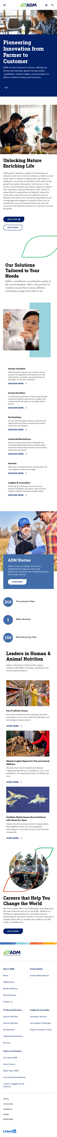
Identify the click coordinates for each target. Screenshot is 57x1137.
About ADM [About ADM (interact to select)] (13, 219)
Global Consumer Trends (41, 1030)
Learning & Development (14, 1077)
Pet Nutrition (9, 1030)
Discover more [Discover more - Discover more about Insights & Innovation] (17, 495)
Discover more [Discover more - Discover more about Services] (17, 473)
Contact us (8, 1002)
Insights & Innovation (40, 1010)
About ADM (8, 969)
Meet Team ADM (11, 1071)
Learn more (14, 726)
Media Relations (10, 989)
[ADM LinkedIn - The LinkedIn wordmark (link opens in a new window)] (10, 1132)
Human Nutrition (10, 1017)
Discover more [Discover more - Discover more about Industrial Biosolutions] (17, 454)
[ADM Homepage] (28, 6)
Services (6, 1043)
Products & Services (12, 1010)
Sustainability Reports (39, 976)
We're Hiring (13, 931)
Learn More (17, 582)
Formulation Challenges (40, 1023)
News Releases (9, 995)
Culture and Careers (12, 1051)
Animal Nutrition (10, 1023)
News (5, 976)
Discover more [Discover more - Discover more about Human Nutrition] (17, 383)
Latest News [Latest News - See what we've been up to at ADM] (12, 227)
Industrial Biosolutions (13, 1036)
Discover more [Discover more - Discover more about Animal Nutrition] (17, 407)
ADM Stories (8, 982)
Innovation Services (38, 1017)
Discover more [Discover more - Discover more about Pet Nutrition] (17, 429)
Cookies (6, 1114)
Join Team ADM (10, 1058)
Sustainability (36, 969)
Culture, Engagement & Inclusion (13, 1085)
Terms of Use (8, 1104)
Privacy (6, 1099)
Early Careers (9, 1064)
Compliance (7, 1109)
